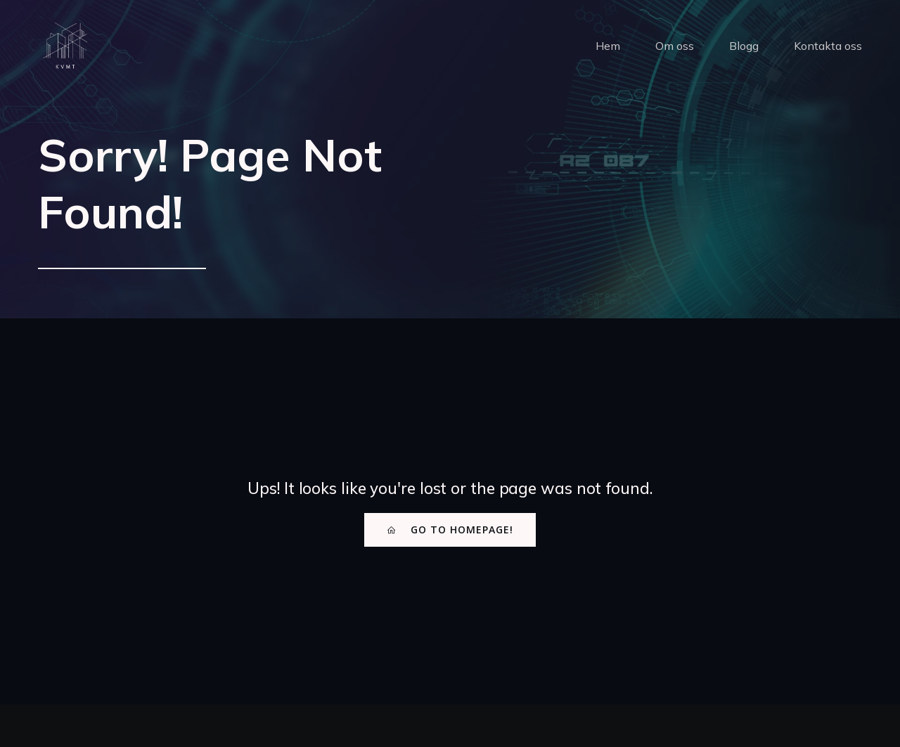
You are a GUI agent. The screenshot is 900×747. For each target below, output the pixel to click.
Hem (608, 46)
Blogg (744, 46)
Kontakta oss (828, 46)
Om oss (674, 46)
